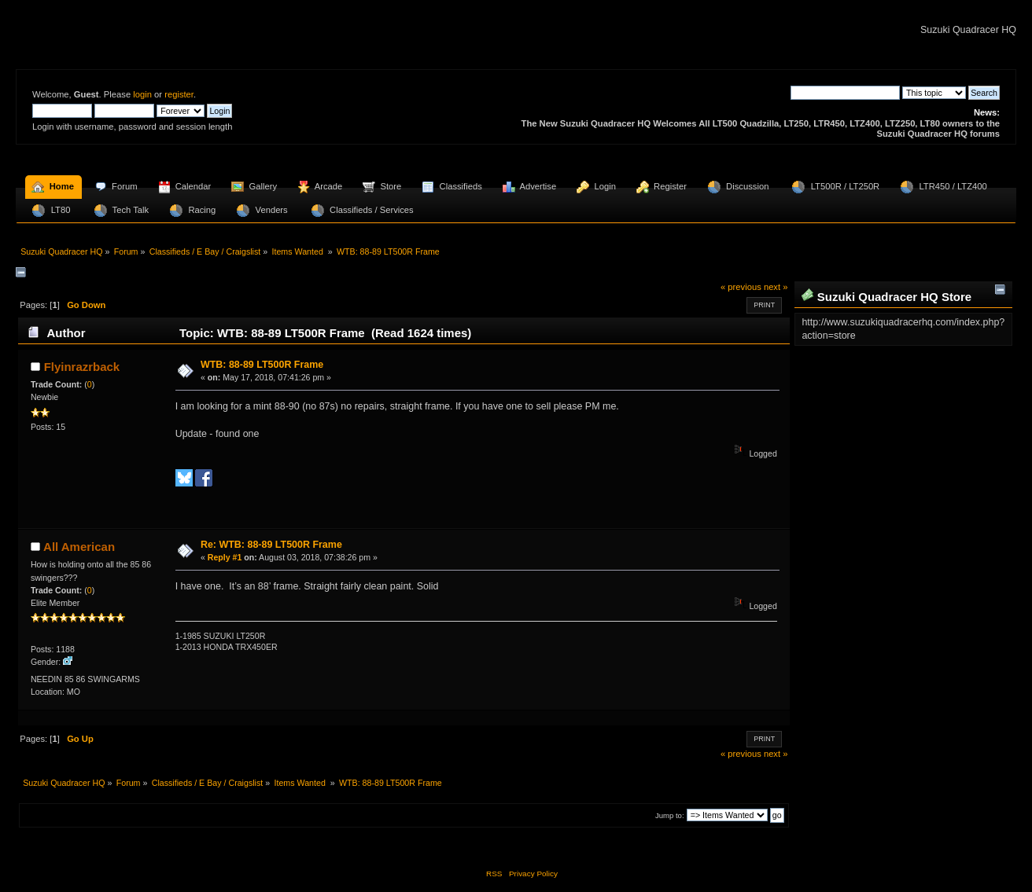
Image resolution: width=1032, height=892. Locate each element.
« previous (741, 287)
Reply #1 (225, 557)
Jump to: (669, 815)
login (142, 94)
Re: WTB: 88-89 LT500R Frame (271, 544)
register (179, 94)
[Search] (845, 93)
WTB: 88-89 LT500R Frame (262, 364)
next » (776, 287)
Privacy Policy (533, 873)
